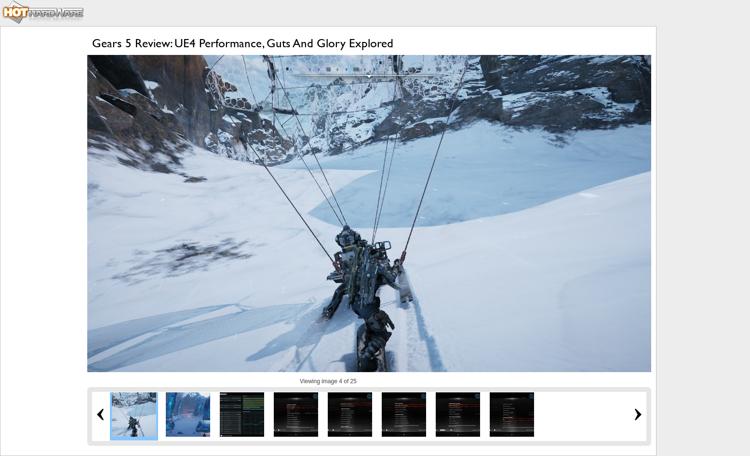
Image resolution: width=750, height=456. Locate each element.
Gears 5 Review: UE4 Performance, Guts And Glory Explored (242, 43)
